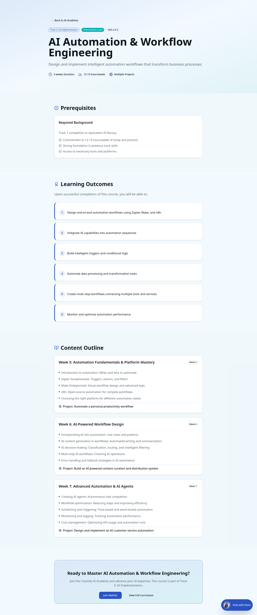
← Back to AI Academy (64, 20)
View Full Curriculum (141, 595)
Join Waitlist (110, 595)
